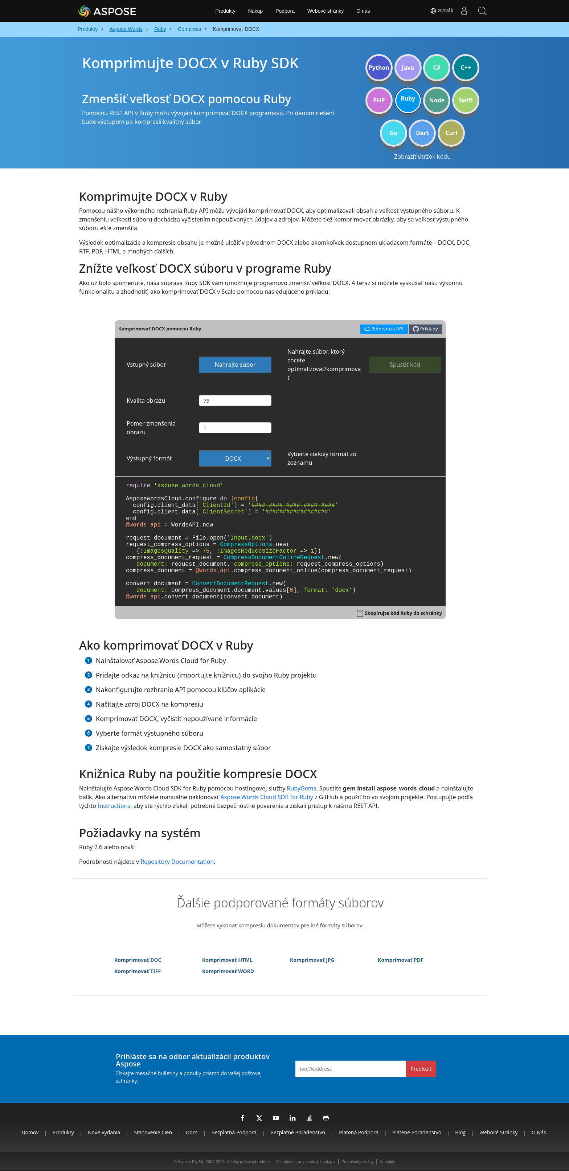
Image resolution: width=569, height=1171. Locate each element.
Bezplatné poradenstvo (297, 1132)
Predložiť (421, 1068)
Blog (460, 1132)
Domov (29, 1132)
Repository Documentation (177, 862)
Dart (422, 133)
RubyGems (301, 788)
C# (437, 68)
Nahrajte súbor (234, 365)
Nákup (255, 11)
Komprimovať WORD (228, 971)
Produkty (225, 11)
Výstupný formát (149, 458)
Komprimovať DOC (137, 959)
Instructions (114, 806)
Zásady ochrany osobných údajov (305, 1161)
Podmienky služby (357, 1161)
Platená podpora (358, 1132)
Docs (191, 1132)
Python (379, 68)
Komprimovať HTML (227, 959)
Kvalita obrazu (146, 400)
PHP (379, 100)
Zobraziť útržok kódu (422, 156)
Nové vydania (104, 1132)
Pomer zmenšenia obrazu (151, 427)
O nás (363, 11)
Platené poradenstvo (416, 1132)
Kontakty (387, 1161)
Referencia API (383, 328)
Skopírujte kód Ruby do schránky (403, 613)
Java (408, 68)
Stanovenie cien (153, 1132)
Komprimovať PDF (400, 959)
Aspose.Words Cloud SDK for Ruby (267, 797)
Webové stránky (325, 11)
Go (393, 133)
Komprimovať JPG (312, 959)
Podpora (285, 11)
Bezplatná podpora (234, 1132)
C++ (465, 68)
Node (437, 100)
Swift (465, 100)
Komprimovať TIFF (137, 971)
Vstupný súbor (146, 365)
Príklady (425, 328)
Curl (451, 133)
